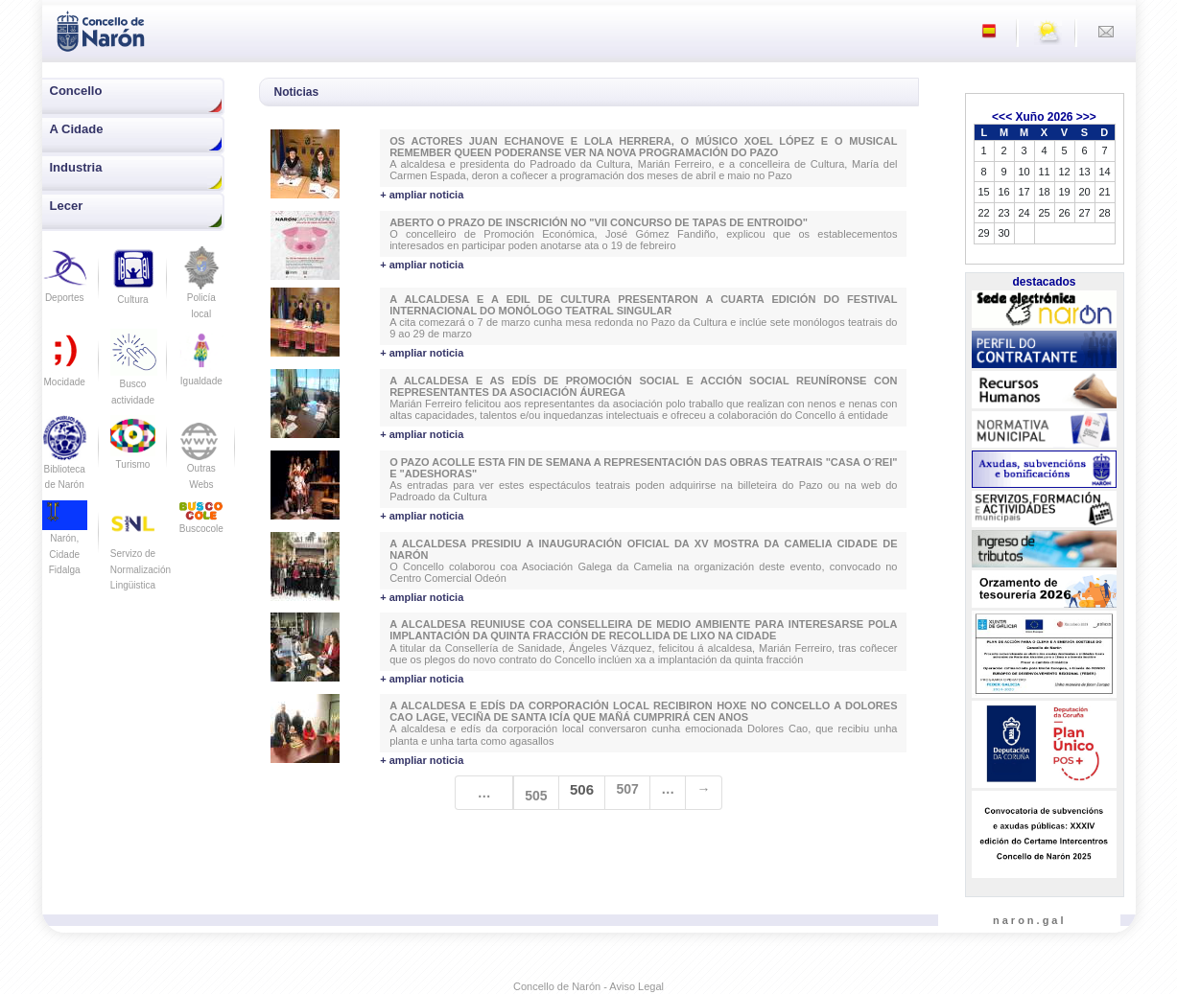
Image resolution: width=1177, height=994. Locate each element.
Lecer (66, 205)
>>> (1086, 117)
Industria (76, 167)
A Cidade (77, 129)
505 (536, 795)
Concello (76, 90)
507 (627, 789)
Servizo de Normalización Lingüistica (140, 553)
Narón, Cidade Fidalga (64, 542)
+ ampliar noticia (421, 194)
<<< (1002, 117)
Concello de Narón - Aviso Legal (588, 986)
